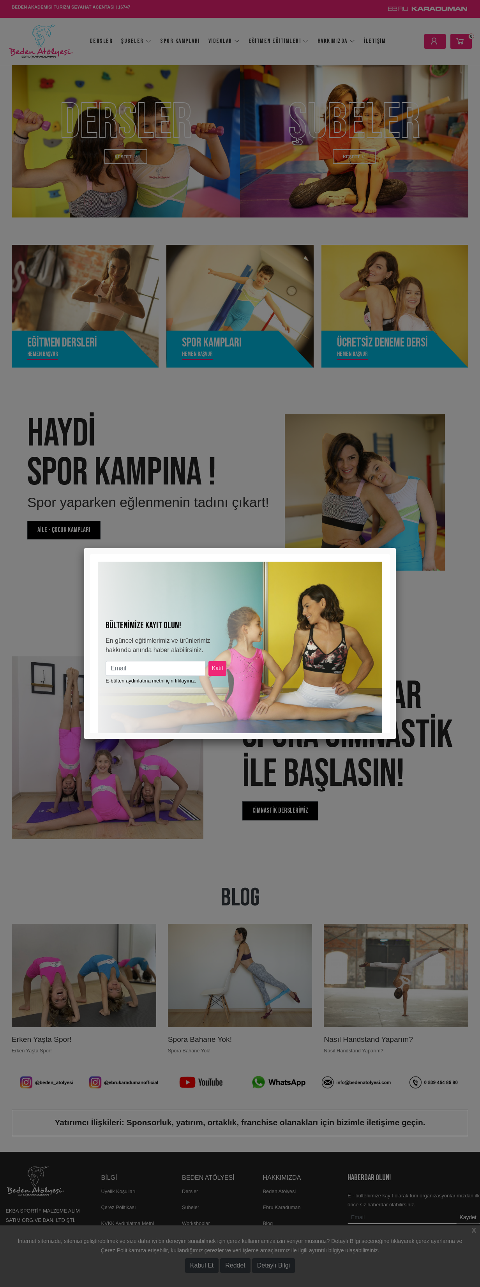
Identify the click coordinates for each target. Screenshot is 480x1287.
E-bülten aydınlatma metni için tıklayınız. (151, 681)
